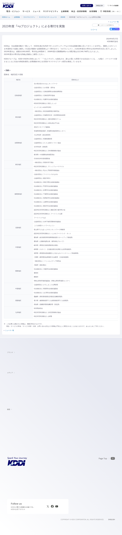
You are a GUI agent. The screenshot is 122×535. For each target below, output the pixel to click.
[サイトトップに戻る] (8, 5)
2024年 (63, 17)
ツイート (94, 30)
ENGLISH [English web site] (111, 519)
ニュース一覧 (114, 22)
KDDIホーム (6, 17)
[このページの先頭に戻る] (107, 458)
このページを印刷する (106, 25)
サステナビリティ (29, 17)
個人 (114, 11)
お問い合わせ (86, 6)
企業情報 (17, 17)
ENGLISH (100, 5)
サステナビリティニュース (48, 17)
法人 (118, 11)
